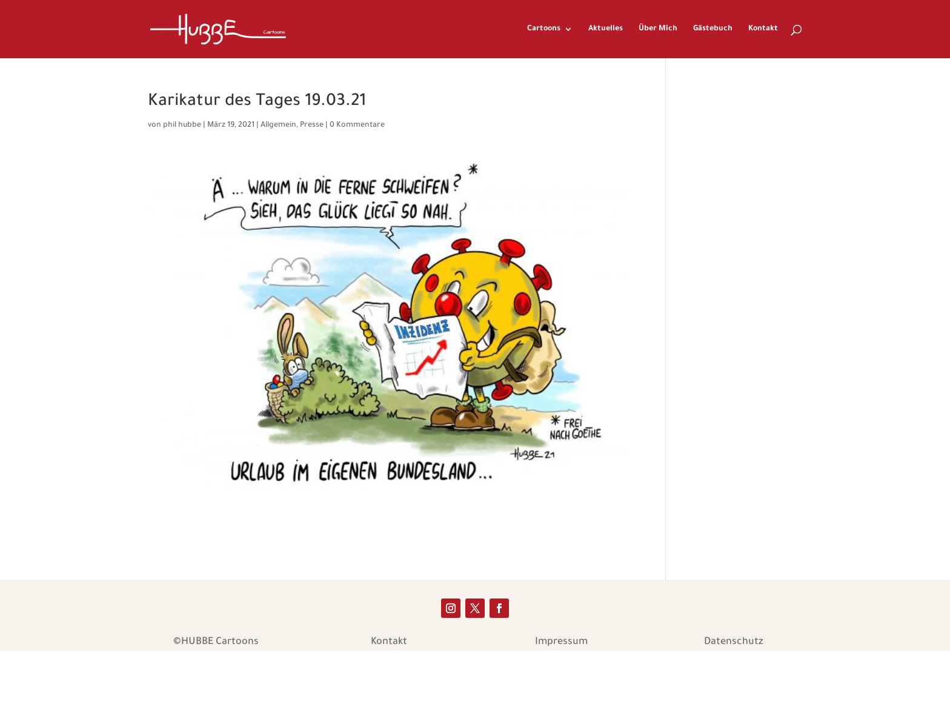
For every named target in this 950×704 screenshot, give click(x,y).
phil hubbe (182, 125)
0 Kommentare (357, 125)
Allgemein (278, 125)
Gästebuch (712, 29)
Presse (312, 125)
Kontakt (763, 29)
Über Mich (658, 29)
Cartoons (543, 29)
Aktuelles (605, 29)
